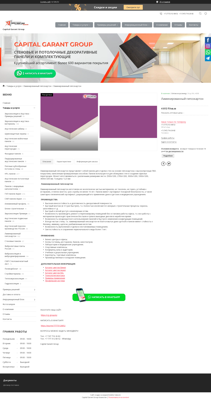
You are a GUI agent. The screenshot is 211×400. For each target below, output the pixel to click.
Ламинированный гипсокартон (37, 86)
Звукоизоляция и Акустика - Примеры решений (17, 115)
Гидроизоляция (12, 283)
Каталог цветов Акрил (55, 270)
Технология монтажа (55, 275)
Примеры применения (55, 278)
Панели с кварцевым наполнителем (14, 187)
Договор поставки (11, 385)
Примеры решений (106, 24)
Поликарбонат (11, 268)
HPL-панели (10, 173)
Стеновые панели (13, 241)
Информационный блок (136, 24)
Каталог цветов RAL (54, 273)
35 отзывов (164, 2)
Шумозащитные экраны (15, 133)
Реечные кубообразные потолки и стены (16, 167)
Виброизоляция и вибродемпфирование (15, 255)
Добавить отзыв (205, 14)
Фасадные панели (13, 153)
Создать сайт (45, 2)
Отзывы (178, 24)
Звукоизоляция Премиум (16, 213)
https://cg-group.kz (49, 315)
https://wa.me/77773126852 (53, 325)
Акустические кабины (14, 128)
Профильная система (55, 280)
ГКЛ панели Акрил (13, 193)
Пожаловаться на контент (118, 397)
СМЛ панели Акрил (13, 198)
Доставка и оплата (11, 294)
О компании (162, 24)
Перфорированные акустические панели (14, 160)
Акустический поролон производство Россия (15, 227)
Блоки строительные (14, 208)
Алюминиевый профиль (15, 203)
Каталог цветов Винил (55, 267)
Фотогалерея (9, 304)
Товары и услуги (80, 24)
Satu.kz (118, 395)
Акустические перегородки (11, 147)
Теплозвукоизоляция (14, 278)
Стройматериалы (13, 273)
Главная (62, 24)
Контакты (193, 24)
